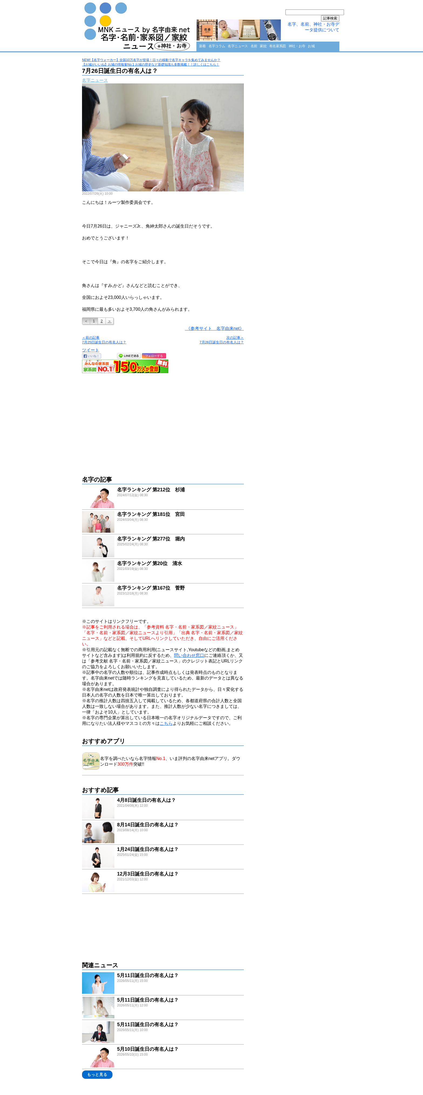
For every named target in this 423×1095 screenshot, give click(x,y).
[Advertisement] (163, 421)
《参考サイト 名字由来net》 (214, 328)
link (163, 497)
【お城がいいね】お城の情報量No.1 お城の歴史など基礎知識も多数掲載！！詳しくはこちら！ (150, 64)
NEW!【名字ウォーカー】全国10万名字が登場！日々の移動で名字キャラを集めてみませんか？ (151, 60)
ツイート (90, 350)
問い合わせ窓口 (189, 655)
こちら (166, 723)
